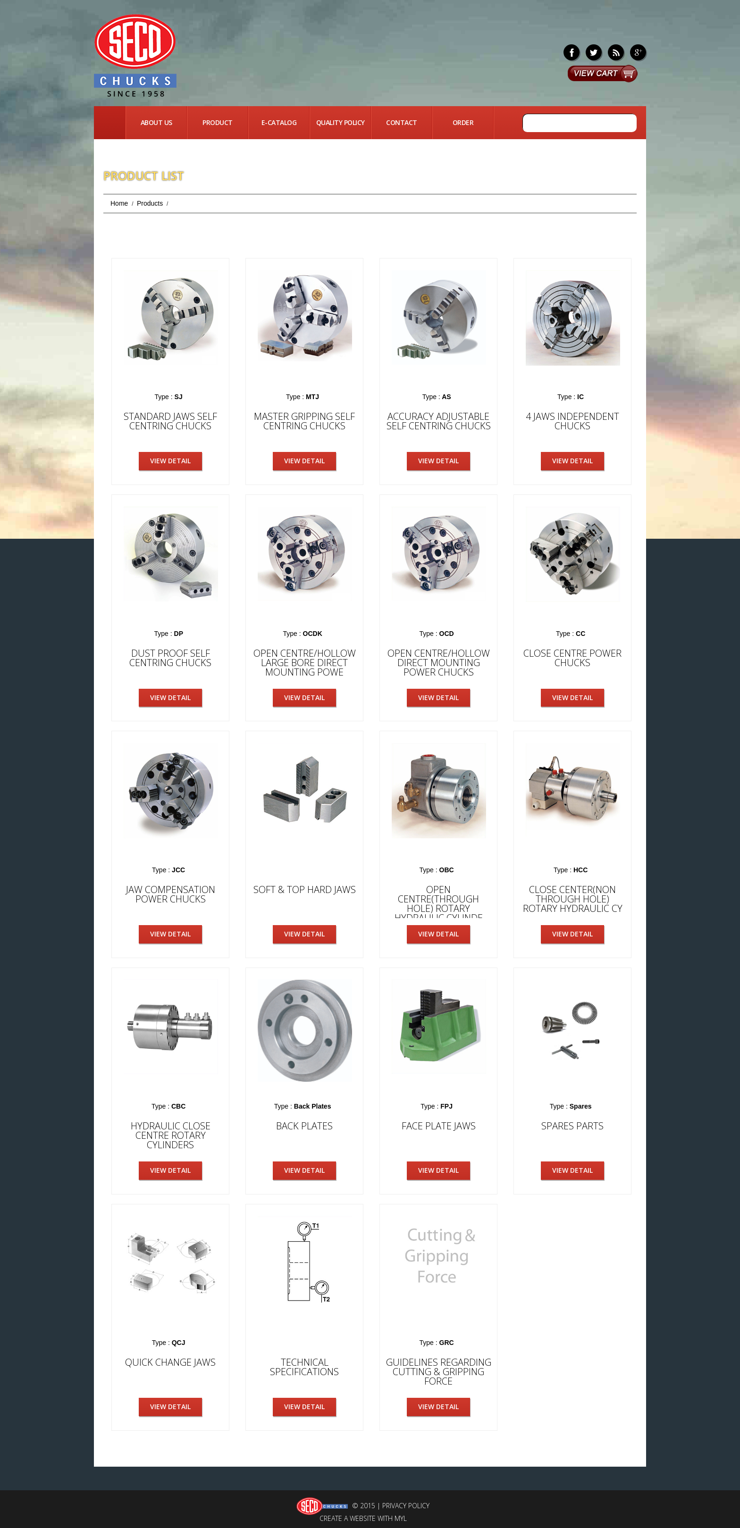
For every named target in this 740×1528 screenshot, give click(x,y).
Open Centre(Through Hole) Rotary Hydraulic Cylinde (439, 903)
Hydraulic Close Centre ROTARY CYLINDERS (170, 1134)
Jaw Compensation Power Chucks (170, 894)
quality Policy (340, 122)
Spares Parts (572, 1125)
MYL (401, 1517)
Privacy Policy (405, 1504)
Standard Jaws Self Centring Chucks (170, 421)
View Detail (170, 460)
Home (109, 122)
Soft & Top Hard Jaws (304, 889)
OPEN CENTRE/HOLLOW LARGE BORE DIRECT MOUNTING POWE (304, 662)
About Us (156, 122)
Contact (401, 122)
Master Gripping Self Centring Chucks (304, 421)
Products (150, 203)
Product (217, 122)
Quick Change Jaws (170, 1361)
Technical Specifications (304, 1366)
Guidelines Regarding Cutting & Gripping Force (438, 1370)
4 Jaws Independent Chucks (572, 421)
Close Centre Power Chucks (572, 657)
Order (463, 122)
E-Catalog (279, 122)
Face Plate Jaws (439, 1125)
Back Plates (304, 1125)
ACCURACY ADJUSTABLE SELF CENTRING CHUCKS (439, 421)
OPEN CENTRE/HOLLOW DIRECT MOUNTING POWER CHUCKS (438, 662)
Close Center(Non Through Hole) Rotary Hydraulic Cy (572, 898)
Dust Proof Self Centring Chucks (170, 657)
